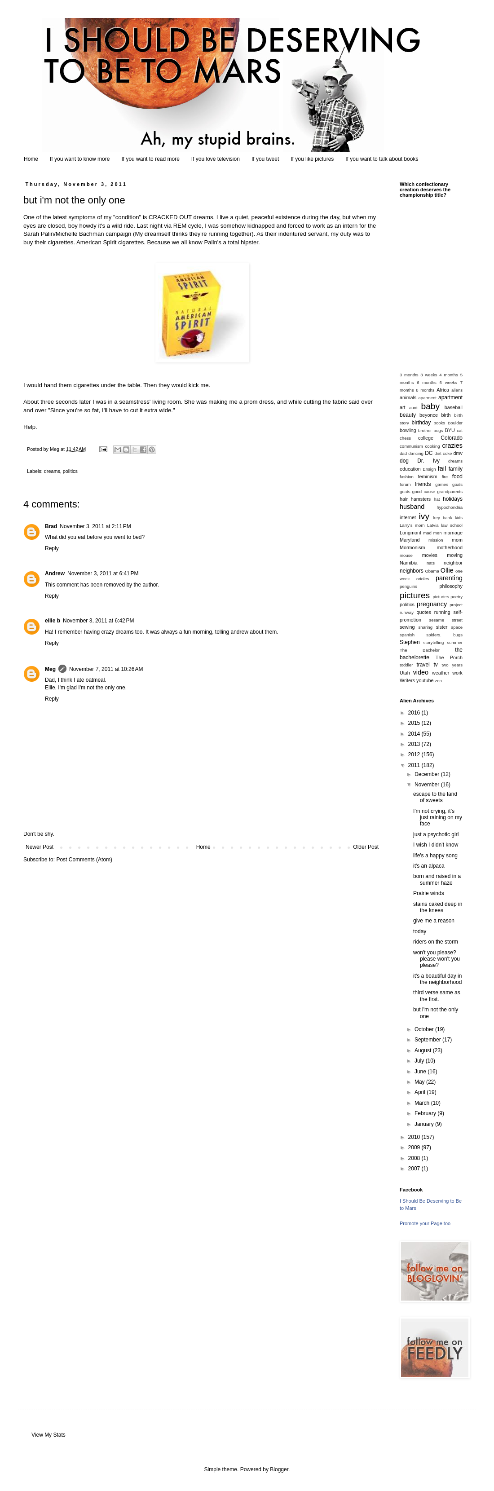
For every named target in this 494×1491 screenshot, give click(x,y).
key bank (442, 517)
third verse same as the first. (436, 995)
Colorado (452, 438)
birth (446, 415)
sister (442, 627)
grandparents (450, 491)
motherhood (450, 547)
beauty (408, 415)
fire (445, 476)
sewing (407, 627)
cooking (432, 446)
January (425, 1124)
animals (408, 397)
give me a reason (433, 921)
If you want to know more (80, 159)
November (428, 784)
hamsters (421, 499)
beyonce (428, 415)
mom (457, 540)
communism (411, 446)
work (457, 672)
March (423, 1103)
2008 (415, 1158)
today (419, 931)
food (457, 476)
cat (460, 430)
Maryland (409, 540)
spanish (407, 634)
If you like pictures (312, 159)
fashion (407, 476)
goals (457, 484)
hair (404, 499)
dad (403, 453)
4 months (448, 374)
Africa (443, 390)
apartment (450, 397)
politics (70, 471)
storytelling (433, 642)
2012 (415, 754)
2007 (415, 1168)
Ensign (429, 469)
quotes (423, 612)
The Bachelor (420, 650)
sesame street (446, 620)
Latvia (433, 525)
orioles (422, 578)
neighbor (453, 562)
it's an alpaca (429, 866)
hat (437, 499)
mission (435, 540)
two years (452, 664)
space (457, 627)
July (420, 1061)
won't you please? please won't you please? (436, 959)
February (426, 1113)
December (428, 774)
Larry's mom (412, 525)
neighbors (411, 571)
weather (440, 672)
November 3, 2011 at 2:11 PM (95, 526)
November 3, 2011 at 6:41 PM (102, 573)
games (441, 484)
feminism (427, 476)
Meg (50, 669)
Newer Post (39, 847)
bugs (438, 430)
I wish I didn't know (435, 845)
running (442, 612)
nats (431, 562)
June (421, 1071)
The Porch (449, 657)
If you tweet (265, 159)
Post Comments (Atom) (84, 859)
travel (422, 665)
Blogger (279, 1469)
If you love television (215, 159)
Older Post (366, 847)
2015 (415, 723)
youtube (424, 680)
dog (404, 461)
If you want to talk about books (381, 159)
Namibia (409, 562)
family (456, 469)
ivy (424, 516)
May (420, 1082)
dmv (458, 453)
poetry (456, 596)
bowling (408, 430)
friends (423, 484)
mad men (432, 532)
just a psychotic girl (436, 834)
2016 (415, 713)
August (424, 1050)
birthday (421, 422)
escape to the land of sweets (435, 797)
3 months (409, 374)
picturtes (440, 596)
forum (405, 484)
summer (455, 642)
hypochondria (450, 507)
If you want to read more (150, 159)
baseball (454, 407)
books (439, 422)
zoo (438, 680)
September (428, 1040)
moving (455, 555)
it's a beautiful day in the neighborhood (437, 979)
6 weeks (448, 382)
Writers (407, 680)
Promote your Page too (425, 1223)
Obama (432, 571)
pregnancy (432, 604)
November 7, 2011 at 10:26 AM (106, 669)
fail (442, 468)
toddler (406, 664)
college (425, 438)
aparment (428, 397)
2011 (415, 765)
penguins (408, 586)
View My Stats (48, 1435)
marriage (453, 532)
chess (405, 438)
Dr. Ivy (428, 461)
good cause (423, 491)
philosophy (451, 586)
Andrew (55, 573)
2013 (415, 744)
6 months (427, 382)
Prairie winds (428, 893)
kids (459, 517)
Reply (52, 548)
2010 (415, 1137)
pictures (415, 595)
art (403, 407)
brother (425, 430)
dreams (52, 471)
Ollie (447, 570)
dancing (415, 453)
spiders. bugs (444, 634)
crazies (452, 445)
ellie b (52, 621)
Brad (51, 526)
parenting (449, 578)
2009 (415, 1147)
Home (31, 159)
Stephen (410, 642)
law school (452, 525)
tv (435, 665)
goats (405, 491)
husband (412, 506)
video (420, 672)
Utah (405, 672)
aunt (413, 407)
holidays (453, 499)
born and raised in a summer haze (437, 879)
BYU (450, 430)
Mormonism (412, 547)
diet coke (443, 453)
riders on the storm (435, 942)
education (410, 469)
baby (430, 406)
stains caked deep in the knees (437, 907)
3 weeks (428, 374)
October (425, 1029)
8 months (425, 390)
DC (428, 453)
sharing (425, 627)
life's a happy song (435, 855)
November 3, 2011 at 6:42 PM (98, 621)
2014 (415, 734)
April (421, 1092)
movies (429, 555)
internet (408, 517)
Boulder (455, 422)
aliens (457, 390)
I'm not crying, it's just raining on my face (437, 817)
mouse (406, 555)
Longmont (410, 532)
